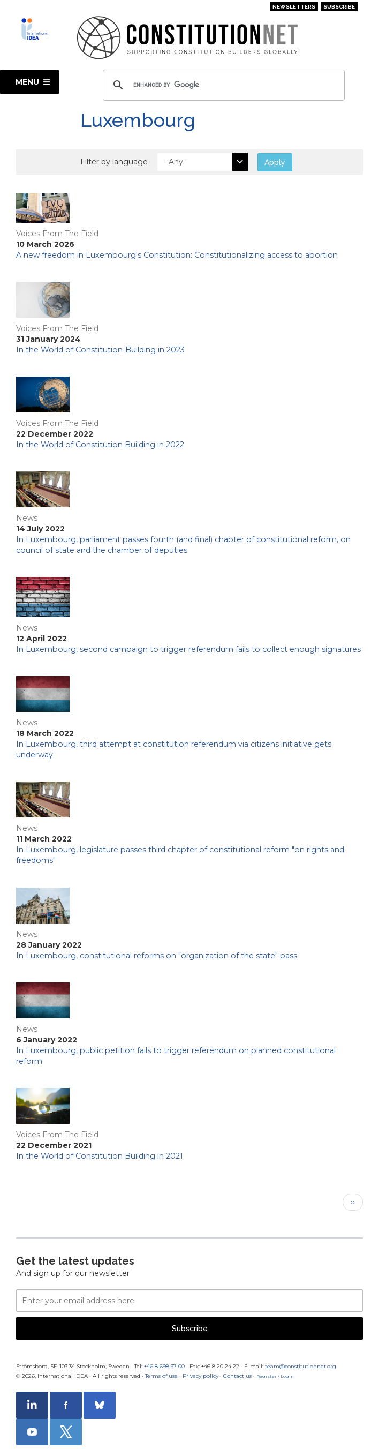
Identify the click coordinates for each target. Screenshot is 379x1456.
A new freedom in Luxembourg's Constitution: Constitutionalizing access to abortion (177, 255)
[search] (222, 85)
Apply (274, 162)
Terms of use (161, 1375)
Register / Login (275, 1376)
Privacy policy (200, 1375)
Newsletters (293, 7)
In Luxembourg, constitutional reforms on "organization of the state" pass (156, 955)
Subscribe (339, 7)
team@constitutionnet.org (300, 1366)
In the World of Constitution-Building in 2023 (100, 350)
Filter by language (114, 162)
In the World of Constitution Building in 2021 (99, 1156)
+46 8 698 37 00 (164, 1366)
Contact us (237, 1375)
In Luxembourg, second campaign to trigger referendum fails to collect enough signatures (188, 649)
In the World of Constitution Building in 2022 (100, 444)
